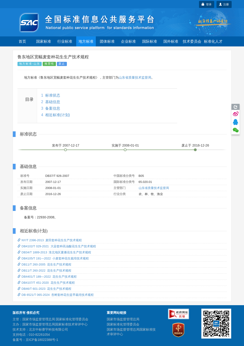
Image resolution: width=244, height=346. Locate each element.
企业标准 (128, 41)
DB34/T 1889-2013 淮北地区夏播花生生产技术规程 (54, 252)
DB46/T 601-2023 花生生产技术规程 (44, 288)
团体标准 (107, 41)
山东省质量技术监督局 (135, 77)
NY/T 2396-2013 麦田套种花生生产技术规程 (49, 240)
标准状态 (52, 95)
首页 (22, 41)
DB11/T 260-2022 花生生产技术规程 (44, 270)
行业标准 (64, 41)
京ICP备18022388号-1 (42, 340)
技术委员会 (192, 41)
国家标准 (43, 41)
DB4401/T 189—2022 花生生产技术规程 (47, 276)
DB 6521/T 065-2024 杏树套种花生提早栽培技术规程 (55, 295)
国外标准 (170, 41)
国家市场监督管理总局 (123, 319)
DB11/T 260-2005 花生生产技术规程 (44, 264)
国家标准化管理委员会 (123, 324)
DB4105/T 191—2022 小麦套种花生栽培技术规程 (53, 258)
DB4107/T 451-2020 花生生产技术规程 (46, 282)
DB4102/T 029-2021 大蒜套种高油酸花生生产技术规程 (56, 246)
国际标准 (149, 41)
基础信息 (52, 102)
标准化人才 (213, 41)
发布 (65, 145)
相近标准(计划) (57, 115)
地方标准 (86, 41)
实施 (125, 145)
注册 (224, 4)
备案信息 (52, 108)
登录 (207, 4)
